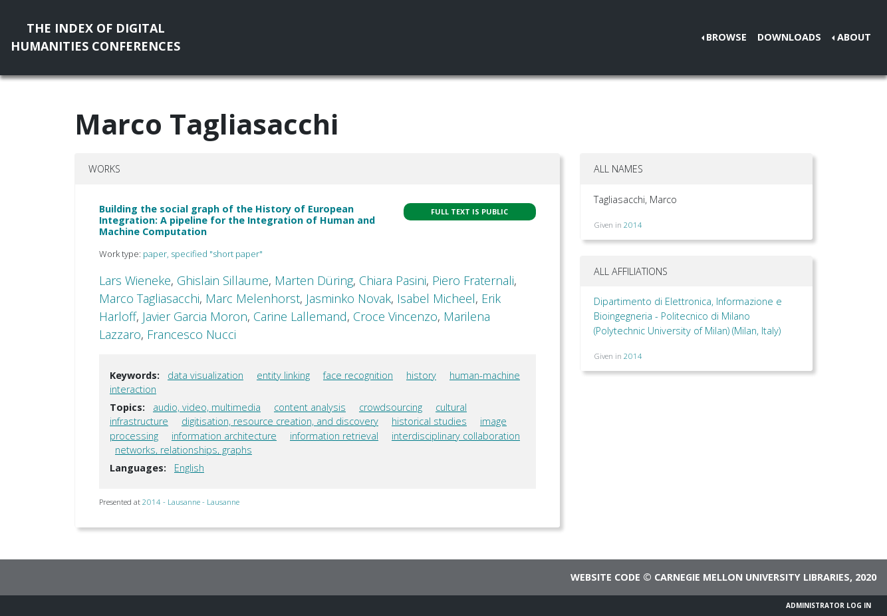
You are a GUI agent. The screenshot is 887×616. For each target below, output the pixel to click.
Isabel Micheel (436, 298)
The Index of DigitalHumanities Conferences (95, 37)
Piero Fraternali (473, 280)
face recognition (358, 375)
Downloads (789, 37)
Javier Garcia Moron (194, 316)
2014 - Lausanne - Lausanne (190, 502)
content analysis (310, 407)
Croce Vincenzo (395, 316)
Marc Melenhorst (252, 298)
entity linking (283, 375)
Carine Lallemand (300, 316)
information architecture (224, 436)
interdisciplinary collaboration (456, 436)
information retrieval (334, 436)
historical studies (429, 421)
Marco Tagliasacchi (149, 298)
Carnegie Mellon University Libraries (752, 577)
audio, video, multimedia (207, 407)
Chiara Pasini (392, 280)
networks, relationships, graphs (183, 450)
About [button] (854, 37)
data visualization (205, 375)
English (189, 468)
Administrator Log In (828, 605)
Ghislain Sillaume (223, 280)
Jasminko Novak (348, 298)
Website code (605, 577)
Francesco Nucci (191, 334)
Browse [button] (726, 37)
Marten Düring (314, 280)
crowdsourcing (390, 407)
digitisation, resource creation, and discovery (280, 421)
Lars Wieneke (135, 280)
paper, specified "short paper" (203, 254)
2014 (633, 225)
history (421, 375)
